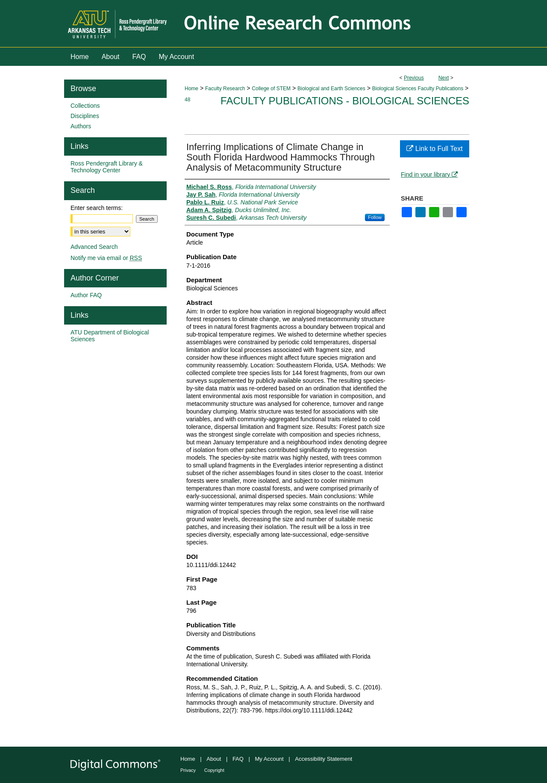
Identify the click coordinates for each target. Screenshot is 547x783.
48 (187, 100)
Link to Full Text (434, 148)
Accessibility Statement (323, 759)
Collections (85, 105)
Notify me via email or (106, 257)
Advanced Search (94, 246)
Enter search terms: (97, 207)
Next (443, 78)
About (213, 759)
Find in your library (429, 174)
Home (191, 89)
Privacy (188, 770)
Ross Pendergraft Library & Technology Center (107, 167)
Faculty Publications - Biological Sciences (345, 100)
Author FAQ (86, 295)
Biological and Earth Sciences (331, 89)
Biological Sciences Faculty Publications (417, 89)
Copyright (214, 770)
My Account (269, 759)
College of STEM (271, 89)
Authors (81, 126)
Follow (375, 217)
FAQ (238, 759)
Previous (414, 78)
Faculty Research (225, 89)
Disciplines (85, 115)
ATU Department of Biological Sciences (110, 336)
